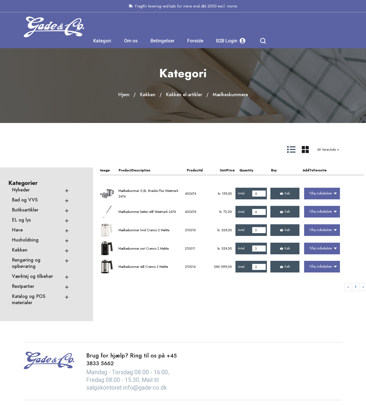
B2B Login (296, 27)
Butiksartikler (25, 210)
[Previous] (348, 287)
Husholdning (25, 240)
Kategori (168, 27)
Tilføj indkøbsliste (323, 193)
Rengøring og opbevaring (26, 263)
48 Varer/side (328, 149)
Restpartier (23, 286)
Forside (261, 27)
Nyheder (21, 190)
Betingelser (228, 27)
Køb (285, 193)
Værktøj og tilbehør (32, 276)
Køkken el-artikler (184, 94)
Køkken (147, 94)
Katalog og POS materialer (28, 299)
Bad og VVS (25, 200)
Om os (196, 27)
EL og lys (21, 220)
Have (17, 230)
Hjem (123, 94)
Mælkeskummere (230, 94)
